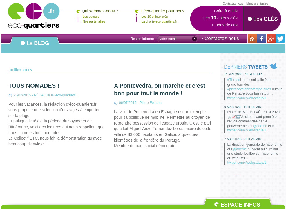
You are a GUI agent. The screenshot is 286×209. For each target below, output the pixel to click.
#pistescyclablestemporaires (249, 89)
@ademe (260, 126)
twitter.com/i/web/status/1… (248, 98)
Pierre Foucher (151, 103)
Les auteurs (91, 16)
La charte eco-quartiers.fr (159, 21)
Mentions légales (257, 3)
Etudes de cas (225, 25)
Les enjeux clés (220, 18)
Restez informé (142, 39)
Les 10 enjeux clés (154, 16)
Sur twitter (280, 38)
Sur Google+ (271, 38)
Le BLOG (35, 46)
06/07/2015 (127, 103)
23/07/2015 (22, 95)
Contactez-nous (220, 38)
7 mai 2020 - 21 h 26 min (242, 139)
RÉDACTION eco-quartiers (55, 95)
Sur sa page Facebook (261, 38)
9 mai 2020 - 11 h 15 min (242, 107)
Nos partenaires (94, 21)
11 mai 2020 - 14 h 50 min (243, 74)
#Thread (233, 80)
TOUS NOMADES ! (33, 85)
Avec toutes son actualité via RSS (252, 38)
